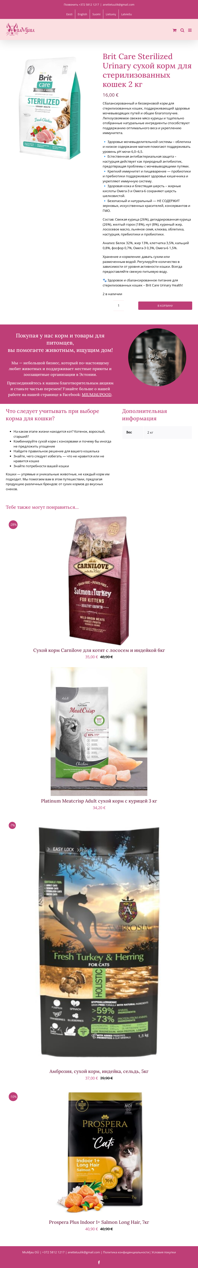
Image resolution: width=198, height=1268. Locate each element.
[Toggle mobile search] (182, 30)
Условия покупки (164, 1252)
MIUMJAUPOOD (96, 394)
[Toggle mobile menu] (190, 30)
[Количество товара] (118, 305)
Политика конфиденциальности (126, 1252)
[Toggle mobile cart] (175, 30)
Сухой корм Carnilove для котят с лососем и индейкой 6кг (99, 650)
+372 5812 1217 (53, 1252)
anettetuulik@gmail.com (118, 4)
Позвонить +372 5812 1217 (81, 4)
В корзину (165, 305)
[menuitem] (69, 14)
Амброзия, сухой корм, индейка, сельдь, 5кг (99, 1071)
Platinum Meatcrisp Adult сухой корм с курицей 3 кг (99, 801)
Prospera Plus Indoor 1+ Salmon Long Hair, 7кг (99, 1222)
